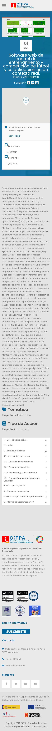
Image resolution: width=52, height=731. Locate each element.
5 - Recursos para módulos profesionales (26, 497)
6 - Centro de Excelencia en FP (26, 502)
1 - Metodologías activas (26, 440)
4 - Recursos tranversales (26, 491)
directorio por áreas (15, 665)
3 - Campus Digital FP (26, 486)
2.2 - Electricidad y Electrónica (26, 462)
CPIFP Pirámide (31, 76)
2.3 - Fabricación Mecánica (26, 467)
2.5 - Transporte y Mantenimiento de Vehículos (26, 479)
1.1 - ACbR (26, 445)
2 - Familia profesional (26, 451)
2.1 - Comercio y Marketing (26, 456)
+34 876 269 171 (13, 659)
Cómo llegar (14, 135)
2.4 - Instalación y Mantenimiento (26, 473)
